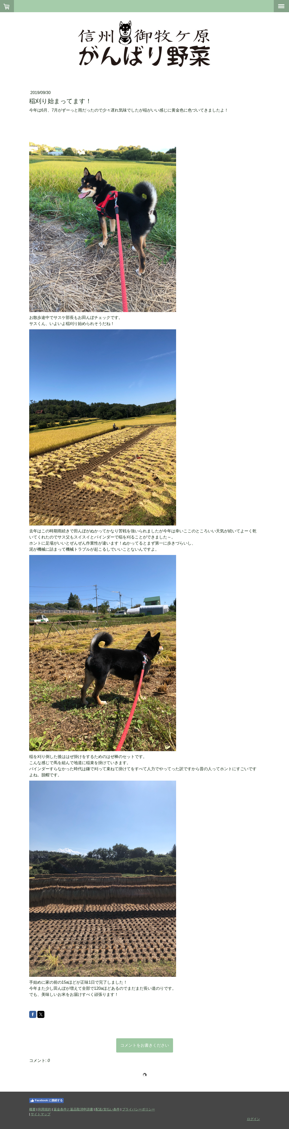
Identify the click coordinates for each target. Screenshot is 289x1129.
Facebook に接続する (46, 1101)
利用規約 (44, 1109)
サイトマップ (40, 1114)
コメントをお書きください (144, 1045)
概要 (32, 1109)
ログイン (253, 1119)
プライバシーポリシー (138, 1109)
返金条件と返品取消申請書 (73, 1109)
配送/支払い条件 (107, 1109)
